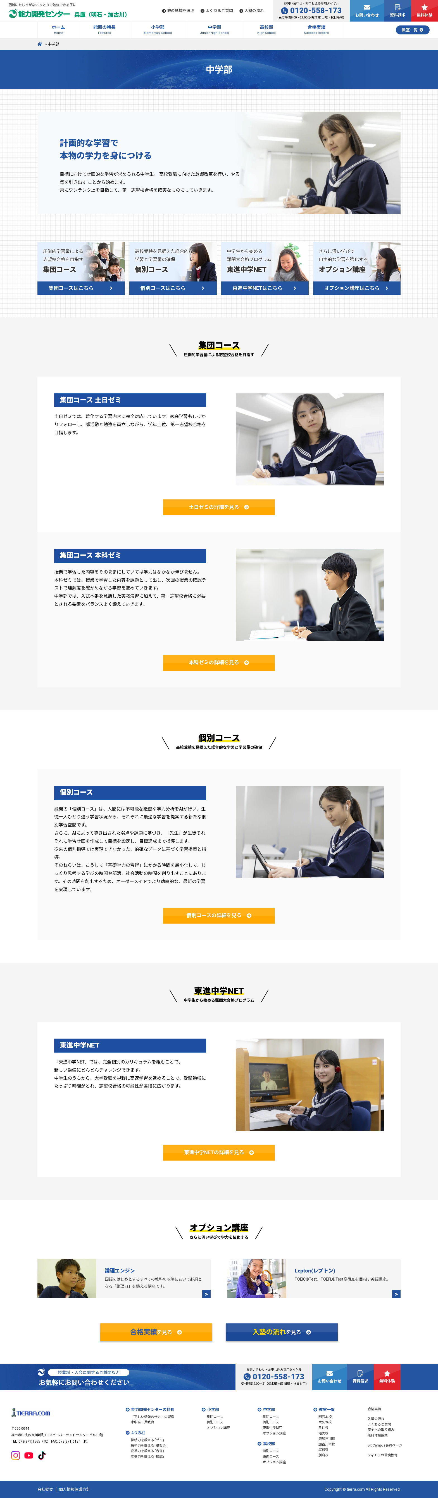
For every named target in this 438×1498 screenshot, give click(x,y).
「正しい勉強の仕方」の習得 (152, 1417)
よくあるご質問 (379, 1424)
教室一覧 (327, 1409)
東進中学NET (272, 1428)
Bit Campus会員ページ (385, 1445)
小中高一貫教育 (142, 1422)
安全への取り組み (381, 1430)
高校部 (269, 1443)
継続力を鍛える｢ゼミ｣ (147, 1440)
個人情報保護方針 (74, 1489)
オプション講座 (218, 1428)
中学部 (269, 1409)
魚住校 (323, 1428)
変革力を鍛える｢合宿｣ (147, 1451)
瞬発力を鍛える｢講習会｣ (149, 1446)
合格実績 (374, 1409)
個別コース (215, 1422)
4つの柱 (138, 1433)
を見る (156, 1332)
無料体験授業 (378, 1435)
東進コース (271, 1457)
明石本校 (325, 1417)
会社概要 (45, 1489)
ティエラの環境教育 (382, 1455)
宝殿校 (323, 1450)
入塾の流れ (376, 1419)
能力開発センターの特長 (152, 1409)
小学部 (213, 1409)
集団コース (215, 1417)
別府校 (323, 1455)
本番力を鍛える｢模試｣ (147, 1457)
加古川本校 (326, 1444)
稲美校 (323, 1433)
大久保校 (325, 1422)
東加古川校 (326, 1439)
